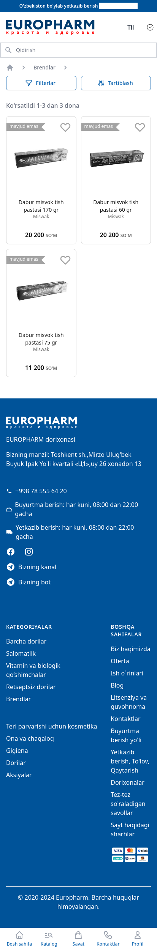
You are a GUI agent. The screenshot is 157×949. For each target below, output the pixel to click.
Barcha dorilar (26, 641)
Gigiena (17, 750)
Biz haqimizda (130, 649)
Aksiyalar (19, 775)
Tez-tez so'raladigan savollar (128, 803)
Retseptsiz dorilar (31, 687)
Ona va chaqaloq (30, 738)
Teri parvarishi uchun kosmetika (51, 726)
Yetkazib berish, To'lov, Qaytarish (130, 761)
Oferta (120, 661)
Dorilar (16, 763)
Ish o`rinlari (127, 673)
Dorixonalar (127, 782)
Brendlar (44, 67)
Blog (117, 685)
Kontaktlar (125, 719)
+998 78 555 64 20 (36, 491)
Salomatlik (21, 653)
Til (130, 27)
